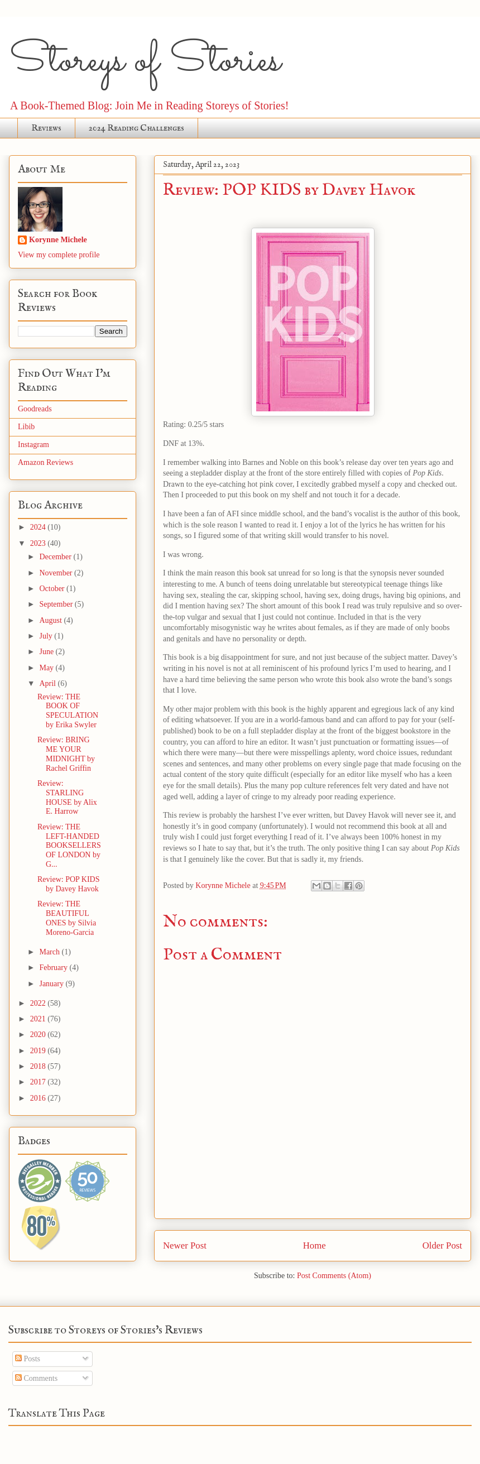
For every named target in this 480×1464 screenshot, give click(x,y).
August (51, 620)
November (56, 573)
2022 (39, 1003)
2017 (39, 1082)
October (52, 588)
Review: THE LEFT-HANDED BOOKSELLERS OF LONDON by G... (69, 845)
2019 (39, 1051)
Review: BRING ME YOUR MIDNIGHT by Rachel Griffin (66, 754)
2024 (39, 527)
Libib (26, 427)
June (47, 651)
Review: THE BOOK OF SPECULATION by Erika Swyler (67, 711)
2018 (39, 1066)
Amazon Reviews (45, 462)
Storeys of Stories (145, 61)
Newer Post (185, 1245)
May (47, 668)
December (56, 557)
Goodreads (35, 409)
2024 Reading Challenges (136, 128)
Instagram (33, 444)
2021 (39, 1019)
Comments (36, 1378)
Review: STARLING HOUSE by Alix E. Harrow (67, 797)
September (56, 604)
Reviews (46, 128)
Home (314, 1245)
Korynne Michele (58, 240)
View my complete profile (59, 255)
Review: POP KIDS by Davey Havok (68, 884)
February (54, 967)
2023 (39, 543)
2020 (39, 1034)
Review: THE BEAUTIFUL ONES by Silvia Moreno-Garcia (66, 918)
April (48, 683)
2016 (39, 1098)
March (50, 952)
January (52, 984)
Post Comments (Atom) (334, 1275)
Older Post (442, 1245)
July (46, 636)
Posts (27, 1359)
